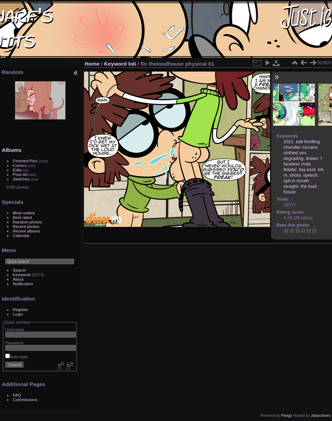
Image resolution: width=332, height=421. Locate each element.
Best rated (22, 217)
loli (132, 64)
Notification (23, 283)
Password (14, 342)
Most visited (24, 212)
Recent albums (26, 231)
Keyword (115, 64)
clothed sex (294, 152)
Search (19, 270)
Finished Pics (25, 160)
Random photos (27, 222)
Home (92, 64)
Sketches (21, 179)
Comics (20, 165)
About (18, 279)
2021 (288, 141)
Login (18, 314)
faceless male (297, 164)
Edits (17, 170)
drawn (312, 158)
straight (290, 186)
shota (295, 175)
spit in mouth (296, 180)
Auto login (16, 356)
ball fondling (308, 141)
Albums (11, 150)
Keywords (22, 274)
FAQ (17, 395)
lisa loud (307, 169)
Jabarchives (321, 415)
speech (310, 175)
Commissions (25, 399)
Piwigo (286, 415)
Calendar (21, 235)
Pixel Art (20, 174)
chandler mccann (300, 147)
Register (20, 309)
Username (14, 329)
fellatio (289, 169)
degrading (293, 158)
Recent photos (26, 226)
